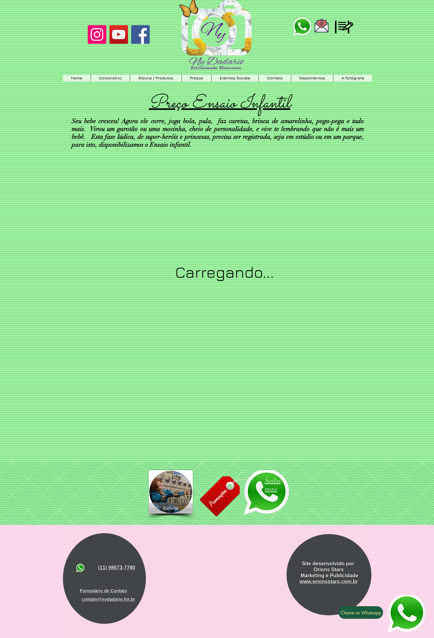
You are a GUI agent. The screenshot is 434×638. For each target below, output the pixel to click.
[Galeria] (171, 508)
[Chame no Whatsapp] (360, 612)
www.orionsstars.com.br (328, 581)
